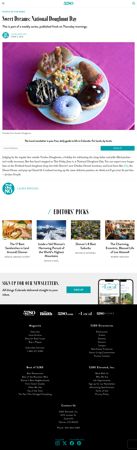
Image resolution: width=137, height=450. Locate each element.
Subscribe (35, 331)
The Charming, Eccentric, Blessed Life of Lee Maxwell (120, 248)
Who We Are (102, 376)
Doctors (102, 342)
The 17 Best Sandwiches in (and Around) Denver (17, 248)
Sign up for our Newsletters (102, 383)
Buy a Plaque (35, 342)
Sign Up (117, 148)
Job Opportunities (102, 380)
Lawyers (102, 345)
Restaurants (102, 331)
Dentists (102, 338)
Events (102, 335)
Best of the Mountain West (35, 376)
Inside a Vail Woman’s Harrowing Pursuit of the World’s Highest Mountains (51, 250)
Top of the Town (35, 390)
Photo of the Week (13, 11)
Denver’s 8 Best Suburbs (86, 246)
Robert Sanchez (120, 257)
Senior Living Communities (102, 352)
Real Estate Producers (102, 349)
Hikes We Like (35, 387)
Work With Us (102, 373)
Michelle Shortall (85, 253)
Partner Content (102, 356)
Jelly (126, 166)
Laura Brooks (19, 34)
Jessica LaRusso (13, 257)
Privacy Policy (102, 394)
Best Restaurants (35, 373)
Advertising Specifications (102, 387)
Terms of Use (102, 390)
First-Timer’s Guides (35, 383)
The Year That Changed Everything (35, 394)
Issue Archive (35, 335)
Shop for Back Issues (35, 338)
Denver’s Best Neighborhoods (35, 380)
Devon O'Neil (51, 261)
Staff (27, 257)
